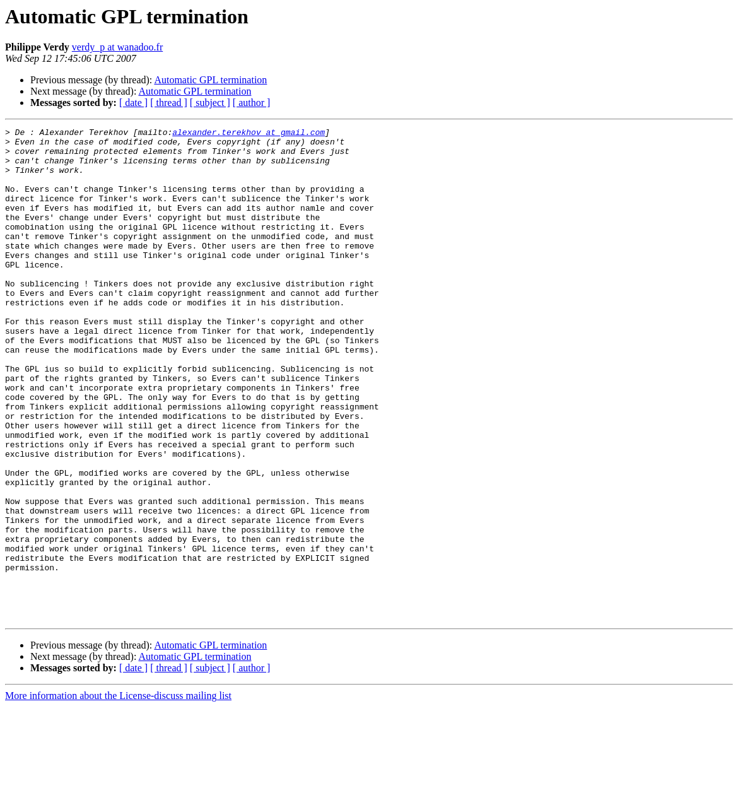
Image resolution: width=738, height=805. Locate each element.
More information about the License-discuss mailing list (118, 794)
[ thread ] (168, 102)
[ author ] (252, 102)
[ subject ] (210, 102)
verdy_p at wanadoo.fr (117, 47)
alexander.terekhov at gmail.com (248, 133)
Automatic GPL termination (210, 79)
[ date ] (133, 102)
